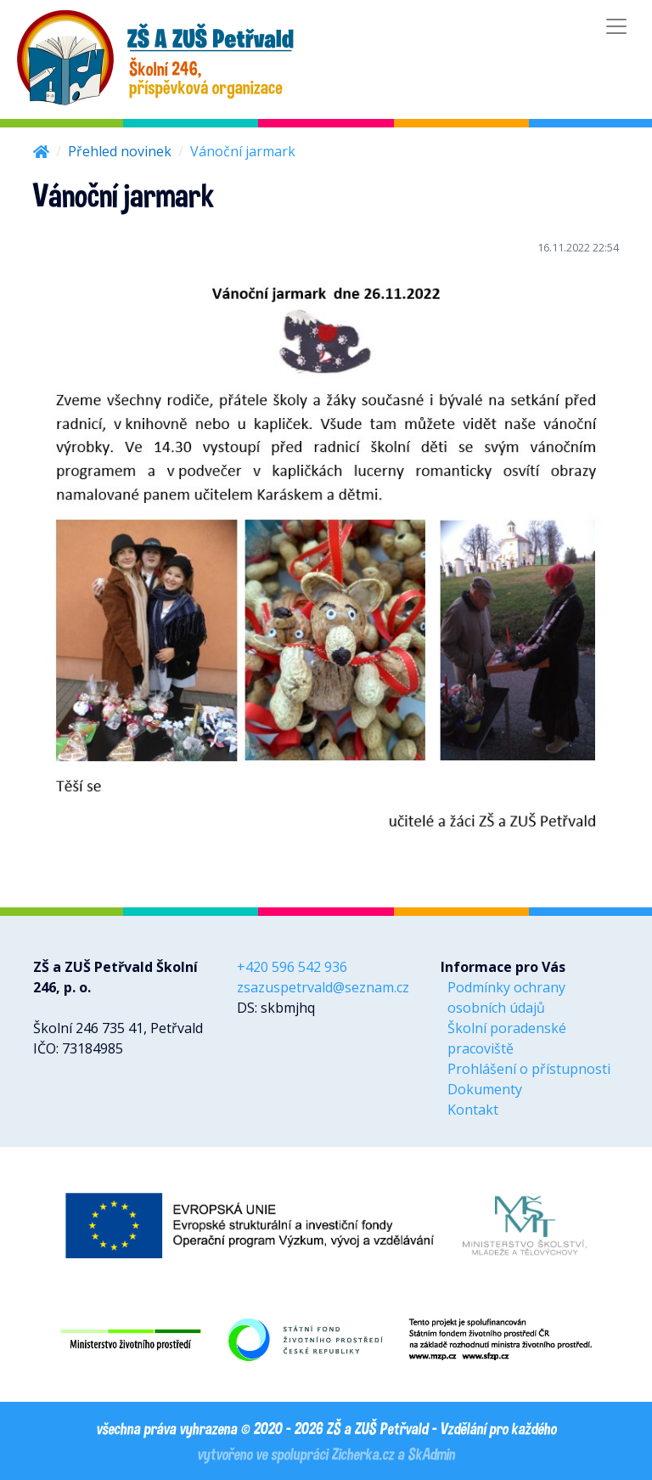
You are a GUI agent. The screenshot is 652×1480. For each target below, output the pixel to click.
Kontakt (472, 1109)
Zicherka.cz (362, 1453)
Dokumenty (484, 1089)
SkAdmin (431, 1453)
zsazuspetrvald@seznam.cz (323, 987)
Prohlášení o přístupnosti (528, 1068)
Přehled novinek (119, 151)
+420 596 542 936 (292, 966)
